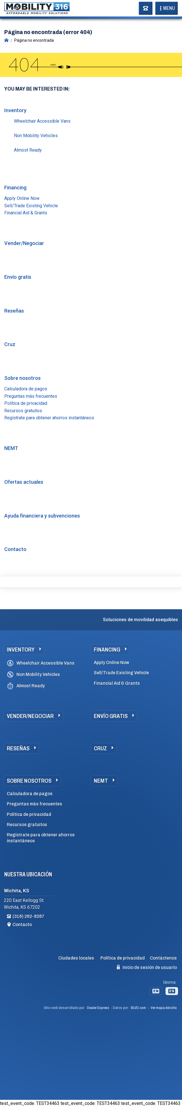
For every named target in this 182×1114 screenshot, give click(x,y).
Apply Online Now (22, 198)
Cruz (9, 344)
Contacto (15, 549)
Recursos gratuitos (23, 410)
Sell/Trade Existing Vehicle (31, 205)
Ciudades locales (76, 958)
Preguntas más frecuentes (30, 396)
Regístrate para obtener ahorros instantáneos (49, 417)
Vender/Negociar (24, 243)
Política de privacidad (25, 403)
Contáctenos (163, 958)
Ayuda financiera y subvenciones (42, 516)
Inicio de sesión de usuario (147, 967)
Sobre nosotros (22, 378)
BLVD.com (138, 1008)
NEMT (11, 448)
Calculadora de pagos (25, 388)
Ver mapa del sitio (164, 1008)
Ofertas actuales (23, 482)
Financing (15, 187)
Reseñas (14, 311)
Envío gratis (17, 277)
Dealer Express (98, 1008)
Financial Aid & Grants (25, 212)
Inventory (15, 110)
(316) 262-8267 (28, 916)
